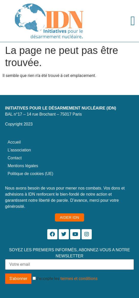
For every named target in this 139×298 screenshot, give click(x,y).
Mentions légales (23, 166)
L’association (19, 150)
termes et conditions (79, 278)
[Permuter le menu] (133, 20)
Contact (15, 158)
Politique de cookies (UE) (30, 173)
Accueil (14, 142)
